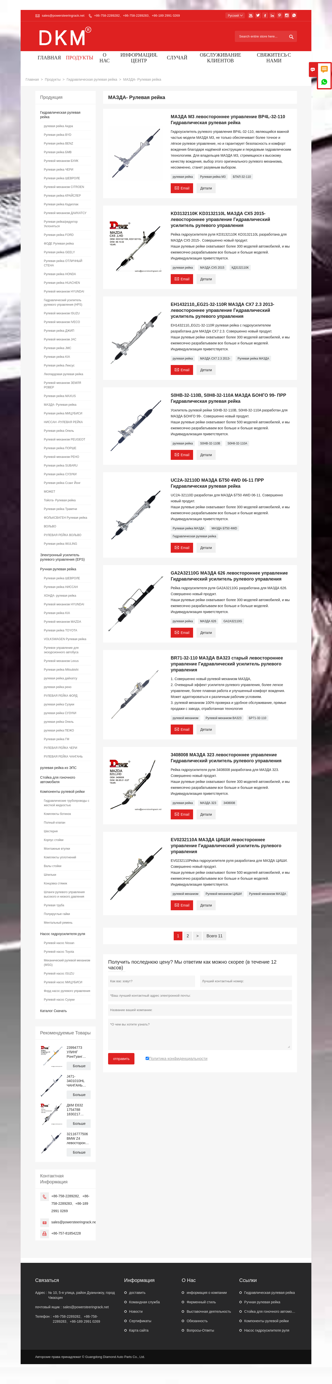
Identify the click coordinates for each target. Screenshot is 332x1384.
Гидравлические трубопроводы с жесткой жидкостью (66, 803)
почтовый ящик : (48, 1307)
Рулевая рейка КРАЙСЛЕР (62, 195)
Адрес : (41, 1293)
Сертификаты (140, 1321)
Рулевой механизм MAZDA (62, 621)
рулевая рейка (183, 177)
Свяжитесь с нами (274, 58)
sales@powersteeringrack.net (63, 15)
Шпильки (50, 874)
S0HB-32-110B (210, 443)
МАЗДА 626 (208, 621)
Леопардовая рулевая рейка (63, 374)
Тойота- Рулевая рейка (60, 500)
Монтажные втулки (57, 848)
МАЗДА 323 (208, 803)
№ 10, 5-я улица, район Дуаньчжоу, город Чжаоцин (81, 1295)
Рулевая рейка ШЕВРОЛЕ (62, 178)
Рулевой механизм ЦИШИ (224, 894)
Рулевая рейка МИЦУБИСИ (63, 413)
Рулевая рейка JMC (57, 348)
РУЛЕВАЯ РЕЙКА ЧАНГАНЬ (63, 756)
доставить (137, 1293)
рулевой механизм (185, 718)
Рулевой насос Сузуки (59, 999)
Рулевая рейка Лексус (59, 365)
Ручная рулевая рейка (58, 569)
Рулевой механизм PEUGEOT (64, 439)
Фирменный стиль (201, 1302)
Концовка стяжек (55, 883)
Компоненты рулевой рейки (62, 792)
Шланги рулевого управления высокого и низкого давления (64, 894)
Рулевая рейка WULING (60, 544)
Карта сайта (139, 1330)
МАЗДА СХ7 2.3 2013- (215, 358)
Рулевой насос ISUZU (59, 973)
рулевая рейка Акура (58, 126)
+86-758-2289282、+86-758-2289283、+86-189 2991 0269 (137, 15)
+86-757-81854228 (66, 1233)
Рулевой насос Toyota (59, 951)
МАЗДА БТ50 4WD (224, 528)
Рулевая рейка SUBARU (61, 465)
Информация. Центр (138, 58)
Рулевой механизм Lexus (61, 661)
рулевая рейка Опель (59, 722)
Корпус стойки (54, 840)
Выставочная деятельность (209, 1311)
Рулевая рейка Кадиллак (61, 204)
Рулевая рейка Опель (59, 431)
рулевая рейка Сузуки (59, 704)
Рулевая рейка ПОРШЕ (60, 448)
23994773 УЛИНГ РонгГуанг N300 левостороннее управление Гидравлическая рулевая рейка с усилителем (79, 1052)
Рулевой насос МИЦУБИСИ (63, 982)
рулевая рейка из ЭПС (58, 768)
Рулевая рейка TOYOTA (60, 630)
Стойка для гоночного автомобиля (272, 1311)
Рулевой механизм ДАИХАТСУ (65, 213)
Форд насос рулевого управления (67, 991)
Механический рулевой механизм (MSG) (67, 963)
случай (177, 58)
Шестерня (51, 831)
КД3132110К (240, 267)
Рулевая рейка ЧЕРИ (58, 169)
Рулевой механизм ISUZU (62, 313)
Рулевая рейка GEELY (59, 252)
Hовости (136, 1311)
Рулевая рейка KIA (57, 357)
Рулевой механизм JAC (60, 339)
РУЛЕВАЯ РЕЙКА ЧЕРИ (60, 748)
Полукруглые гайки (57, 914)
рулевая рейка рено (58, 687)
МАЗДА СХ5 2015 (212, 267)
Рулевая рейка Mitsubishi (61, 669)
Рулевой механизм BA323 (224, 718)
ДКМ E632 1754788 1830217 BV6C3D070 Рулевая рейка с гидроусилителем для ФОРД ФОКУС (79, 1109)
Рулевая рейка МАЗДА (253, 358)
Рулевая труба (54, 905)
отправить (121, 1059)
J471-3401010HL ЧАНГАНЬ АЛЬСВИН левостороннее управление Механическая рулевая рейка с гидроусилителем (79, 1081)
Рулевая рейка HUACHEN (62, 283)
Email (181, 187)
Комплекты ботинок (57, 814)
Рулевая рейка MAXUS (60, 396)
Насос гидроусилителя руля (62, 934)
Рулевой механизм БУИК (61, 161)
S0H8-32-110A (237, 443)
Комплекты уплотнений (60, 857)
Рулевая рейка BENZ (58, 143)
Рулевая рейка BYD (57, 135)
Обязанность (197, 1321)
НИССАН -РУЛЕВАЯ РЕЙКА (63, 422)
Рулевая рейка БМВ (58, 152)
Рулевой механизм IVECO (62, 322)
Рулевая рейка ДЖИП (59, 330)
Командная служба (144, 1302)
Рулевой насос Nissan (59, 943)
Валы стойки (52, 866)
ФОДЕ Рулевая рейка (59, 243)
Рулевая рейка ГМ (56, 739)
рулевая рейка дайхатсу (60, 678)
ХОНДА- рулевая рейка (60, 595)
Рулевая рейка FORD (59, 235)
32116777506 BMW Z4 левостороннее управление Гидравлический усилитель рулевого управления (79, 1138)
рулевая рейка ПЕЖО (59, 730)
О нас (104, 58)
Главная (49, 58)
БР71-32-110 (257, 718)
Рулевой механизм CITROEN (64, 187)
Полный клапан (54, 822)
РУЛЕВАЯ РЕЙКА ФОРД (61, 695)
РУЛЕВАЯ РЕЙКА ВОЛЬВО (63, 535)
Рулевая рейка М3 (212, 177)
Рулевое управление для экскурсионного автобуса (61, 650)
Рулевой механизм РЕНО (61, 457)
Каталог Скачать (53, 1011)
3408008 (229, 803)
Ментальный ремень (58, 922)
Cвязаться (47, 1280)
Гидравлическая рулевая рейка (92, 79)
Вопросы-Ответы (200, 1330)
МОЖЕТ (49, 491)
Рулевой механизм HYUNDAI (64, 291)
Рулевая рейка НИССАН (61, 587)
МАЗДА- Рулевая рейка (60, 404)
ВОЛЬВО (50, 526)
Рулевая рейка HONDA (60, 274)
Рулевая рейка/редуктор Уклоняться (61, 224)
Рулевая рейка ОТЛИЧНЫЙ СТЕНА (63, 263)
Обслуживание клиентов (220, 58)
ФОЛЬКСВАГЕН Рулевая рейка (65, 517)
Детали (206, 188)
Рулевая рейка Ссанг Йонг (62, 483)
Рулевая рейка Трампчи (60, 509)
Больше (79, 1066)
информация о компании (207, 1293)
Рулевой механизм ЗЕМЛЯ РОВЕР (62, 385)
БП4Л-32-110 (242, 177)
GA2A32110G (232, 621)
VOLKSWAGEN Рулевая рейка (65, 639)
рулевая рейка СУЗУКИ (60, 713)
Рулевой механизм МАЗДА (267, 894)
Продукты (79, 58)
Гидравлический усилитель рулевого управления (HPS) (63, 302)
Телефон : (43, 1316)
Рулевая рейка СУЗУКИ (60, 474)
